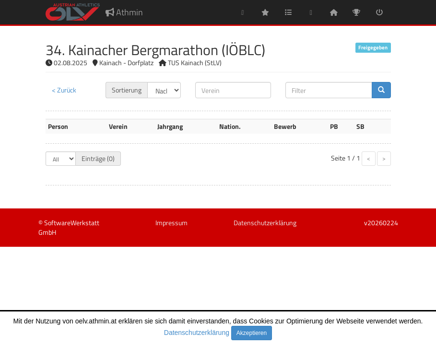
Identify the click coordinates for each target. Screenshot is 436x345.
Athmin (124, 12)
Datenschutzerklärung (196, 332)
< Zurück (64, 90)
